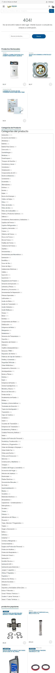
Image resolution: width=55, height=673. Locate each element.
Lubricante (6, 648)
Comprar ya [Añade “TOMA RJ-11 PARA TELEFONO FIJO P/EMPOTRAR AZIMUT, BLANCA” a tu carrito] (24, 84)
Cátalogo (50, 2)
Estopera (32, 648)
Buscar (39, 36)
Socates (31, 53)
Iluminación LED (7, 89)
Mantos (31, 610)
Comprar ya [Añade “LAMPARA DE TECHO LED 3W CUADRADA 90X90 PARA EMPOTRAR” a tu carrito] (24, 120)
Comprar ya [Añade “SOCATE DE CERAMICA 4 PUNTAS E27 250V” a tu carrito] (50, 84)
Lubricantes (6, 648)
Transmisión (6, 610)
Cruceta (6, 611)
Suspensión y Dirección (35, 648)
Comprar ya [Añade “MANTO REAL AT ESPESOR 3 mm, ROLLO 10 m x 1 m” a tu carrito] (50, 642)
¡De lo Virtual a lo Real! (9, 2)
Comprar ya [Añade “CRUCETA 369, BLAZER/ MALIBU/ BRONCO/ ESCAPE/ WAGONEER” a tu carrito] (24, 642)
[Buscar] (51, 11)
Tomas (4, 53)
